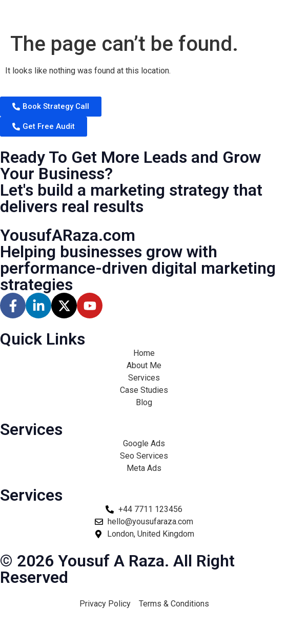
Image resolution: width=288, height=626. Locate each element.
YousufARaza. (67, 235)
